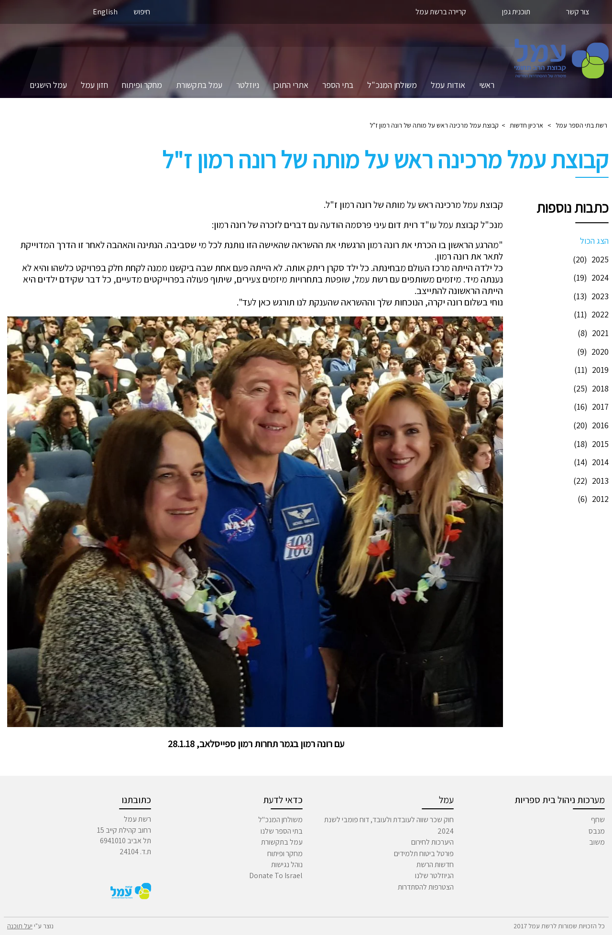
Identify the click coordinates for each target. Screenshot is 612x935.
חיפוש (141, 12)
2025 (589, 259)
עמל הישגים (48, 84)
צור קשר (577, 12)
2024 (590, 277)
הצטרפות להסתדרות (426, 887)
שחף (598, 820)
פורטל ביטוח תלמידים (424, 853)
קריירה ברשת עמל (440, 12)
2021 (592, 332)
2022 (590, 314)
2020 (592, 351)
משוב (597, 842)
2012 (592, 498)
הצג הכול (594, 240)
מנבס (597, 831)
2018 (590, 388)
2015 (590, 443)
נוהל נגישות (287, 864)
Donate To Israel (276, 875)
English (105, 12)
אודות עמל (448, 84)
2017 (590, 406)
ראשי (486, 84)
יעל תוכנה (20, 926)
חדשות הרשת (435, 864)
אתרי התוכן (290, 84)
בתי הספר (337, 84)
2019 (590, 369)
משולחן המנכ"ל (392, 84)
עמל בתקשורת (199, 84)
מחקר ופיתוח (142, 84)
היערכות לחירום (432, 842)
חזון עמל (94, 84)
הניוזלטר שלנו (434, 875)
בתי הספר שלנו (282, 831)
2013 (590, 480)
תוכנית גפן (516, 12)
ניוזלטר (247, 84)
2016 (590, 425)
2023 (590, 296)
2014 (590, 462)
